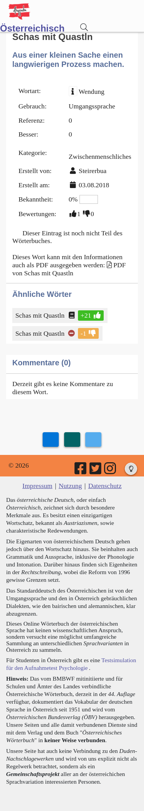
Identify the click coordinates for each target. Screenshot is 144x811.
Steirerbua (92, 171)
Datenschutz (105, 486)
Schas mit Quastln (40, 315)
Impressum (37, 486)
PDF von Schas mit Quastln (69, 269)
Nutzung (70, 486)
